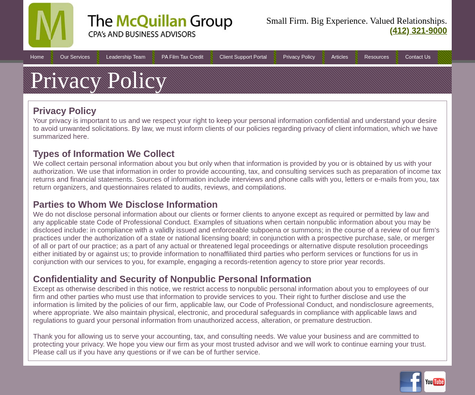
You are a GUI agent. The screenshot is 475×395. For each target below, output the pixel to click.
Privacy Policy (299, 57)
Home (37, 57)
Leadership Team (125, 57)
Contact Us (417, 57)
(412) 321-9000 (418, 30)
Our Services (75, 57)
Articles (340, 57)
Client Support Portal (243, 57)
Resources (377, 57)
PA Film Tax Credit (182, 57)
